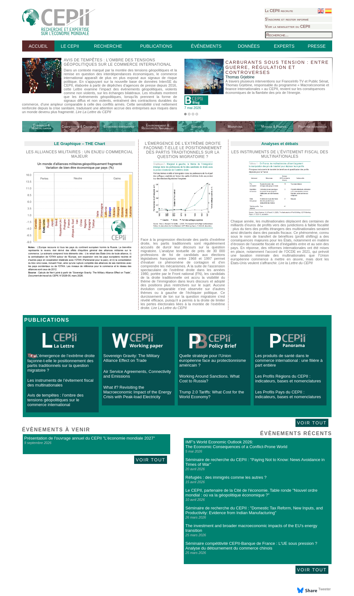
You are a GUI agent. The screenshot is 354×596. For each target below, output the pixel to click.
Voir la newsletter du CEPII (287, 26)
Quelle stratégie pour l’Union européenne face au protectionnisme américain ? (212, 360)
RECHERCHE (108, 46)
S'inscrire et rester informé (287, 19)
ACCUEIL (38, 46)
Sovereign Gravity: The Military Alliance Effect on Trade (131, 358)
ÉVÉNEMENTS (206, 46)
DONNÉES (249, 46)
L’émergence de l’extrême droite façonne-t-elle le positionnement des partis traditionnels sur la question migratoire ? (61, 363)
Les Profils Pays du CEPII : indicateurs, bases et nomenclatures (288, 394)
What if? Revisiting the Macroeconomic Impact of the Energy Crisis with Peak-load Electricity (137, 392)
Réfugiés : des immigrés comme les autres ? (225, 477)
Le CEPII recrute (279, 11)
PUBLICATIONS (156, 46)
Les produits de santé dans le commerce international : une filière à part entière (289, 360)
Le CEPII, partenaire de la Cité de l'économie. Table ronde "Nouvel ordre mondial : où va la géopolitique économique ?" (251, 492)
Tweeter (324, 589)
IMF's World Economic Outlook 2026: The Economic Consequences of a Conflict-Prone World (236, 444)
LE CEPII (70, 46)
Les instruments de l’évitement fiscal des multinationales (279, 154)
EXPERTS (284, 46)
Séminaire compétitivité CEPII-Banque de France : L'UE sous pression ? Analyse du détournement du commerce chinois (251, 545)
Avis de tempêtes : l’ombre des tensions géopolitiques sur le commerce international (56, 400)
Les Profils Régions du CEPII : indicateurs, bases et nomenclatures (288, 378)
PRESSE (317, 46)
